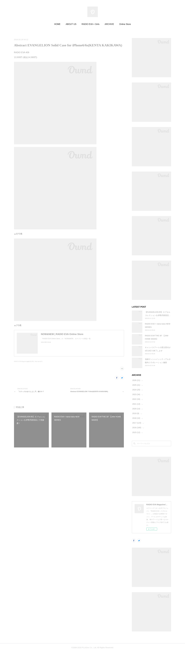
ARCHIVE (109, 24)
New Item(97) (39, 361)
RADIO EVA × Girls (90, 24)
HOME (57, 24)
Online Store (125, 24)
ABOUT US (71, 24)
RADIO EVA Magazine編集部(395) (24, 361)
